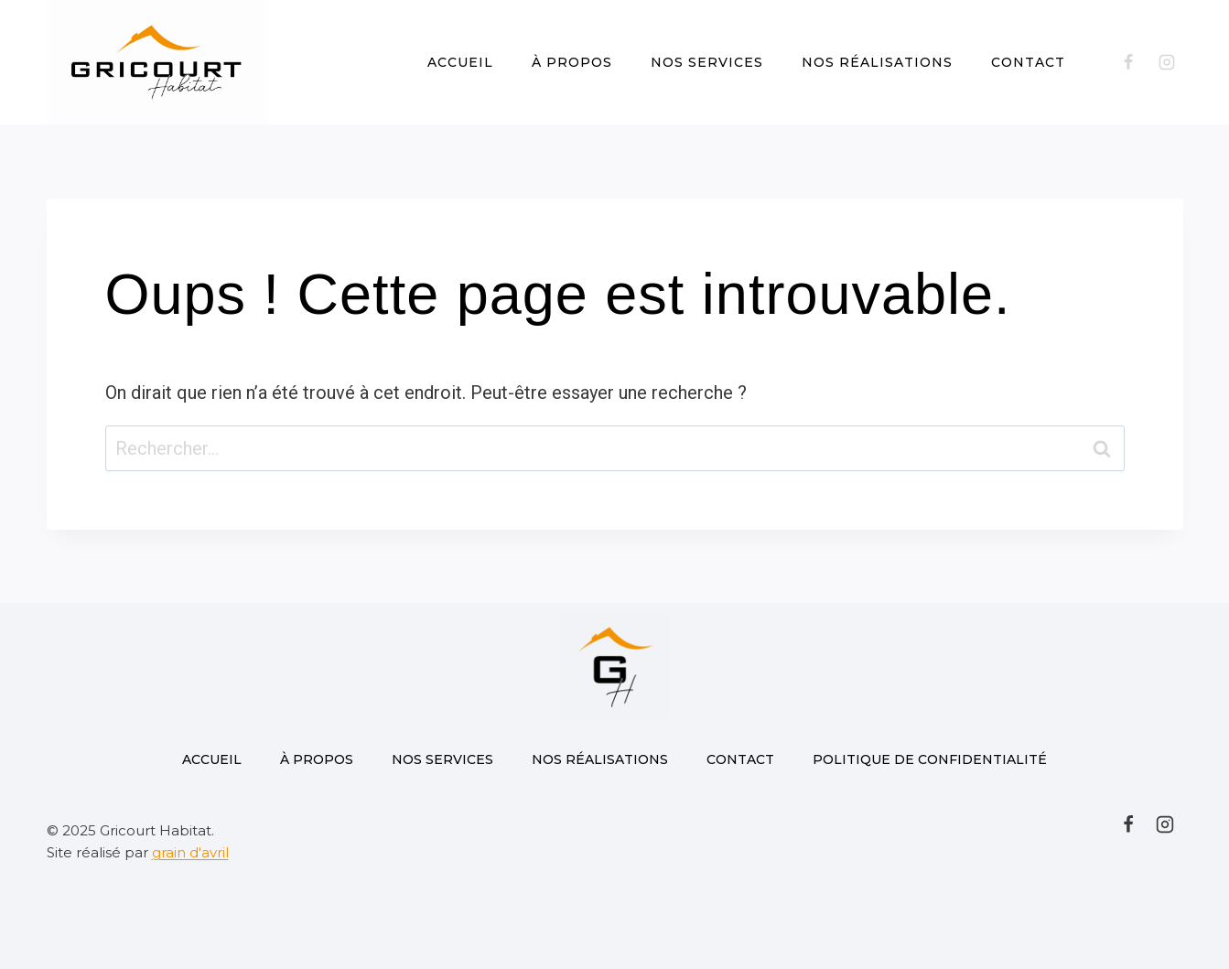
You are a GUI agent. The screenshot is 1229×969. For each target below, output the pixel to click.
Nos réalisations (877, 62)
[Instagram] (1166, 62)
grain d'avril (190, 852)
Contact (1028, 62)
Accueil (460, 62)
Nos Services (707, 62)
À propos (572, 62)
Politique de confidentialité (930, 759)
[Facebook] (1128, 62)
